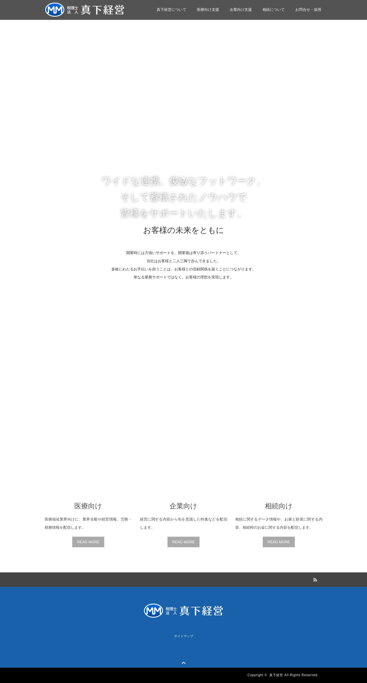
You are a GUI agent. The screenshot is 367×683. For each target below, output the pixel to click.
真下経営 (276, 675)
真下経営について (171, 9)
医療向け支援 (208, 9)
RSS (315, 579)
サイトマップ (183, 636)
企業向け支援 (241, 9)
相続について (273, 9)
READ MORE (88, 542)
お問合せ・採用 (308, 9)
